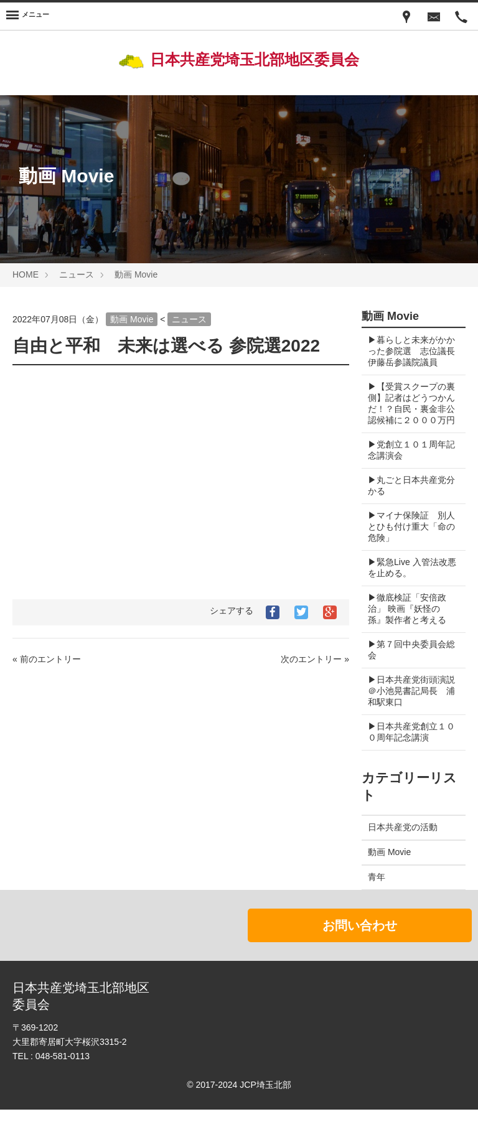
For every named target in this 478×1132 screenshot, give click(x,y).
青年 (376, 899)
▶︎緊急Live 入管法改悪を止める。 (408, 590)
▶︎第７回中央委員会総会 (407, 672)
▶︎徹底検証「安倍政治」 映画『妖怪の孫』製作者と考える (407, 631)
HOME (25, 274)
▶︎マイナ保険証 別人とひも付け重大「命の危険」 (407, 549)
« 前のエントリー (46, 659)
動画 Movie (136, 274)
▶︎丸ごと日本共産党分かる (407, 507)
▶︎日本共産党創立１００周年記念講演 (407, 754)
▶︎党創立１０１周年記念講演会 (407, 472)
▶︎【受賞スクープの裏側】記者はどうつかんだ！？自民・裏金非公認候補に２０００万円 (407, 420)
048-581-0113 (62, 1078)
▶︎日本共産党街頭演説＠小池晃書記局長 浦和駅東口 (411, 713)
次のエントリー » (315, 659)
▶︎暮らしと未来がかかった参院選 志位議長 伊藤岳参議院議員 (407, 356)
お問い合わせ (359, 948)
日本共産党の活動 (403, 849)
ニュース (76, 274)
